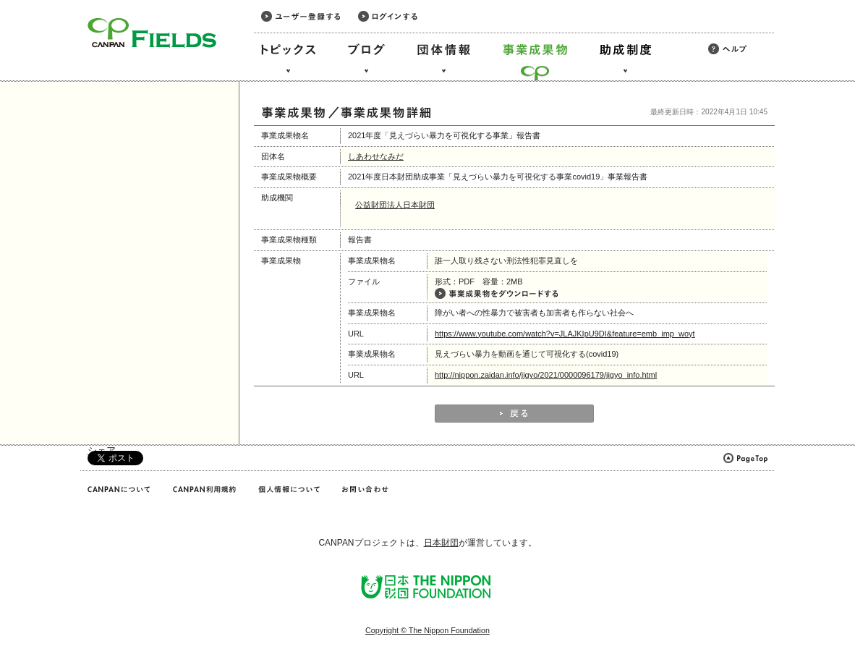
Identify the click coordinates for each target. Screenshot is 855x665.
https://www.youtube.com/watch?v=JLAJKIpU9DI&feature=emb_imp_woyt (565, 333)
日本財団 (441, 543)
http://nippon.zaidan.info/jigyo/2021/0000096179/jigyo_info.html (546, 374)
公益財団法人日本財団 (395, 204)
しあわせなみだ (376, 156)
